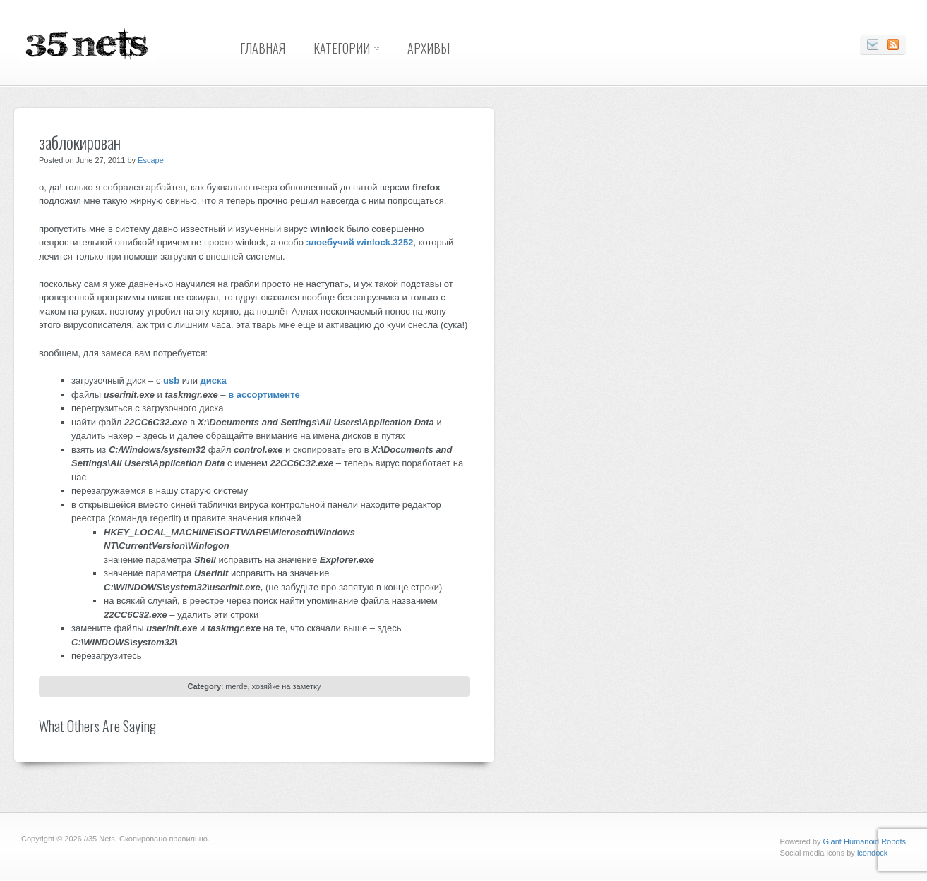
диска (214, 380)
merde (236, 686)
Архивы (428, 48)
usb (171, 380)
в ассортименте (264, 394)
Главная (262, 48)
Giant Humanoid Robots (864, 841)
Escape (151, 160)
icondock (872, 853)
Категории (341, 48)
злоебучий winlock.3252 (360, 242)
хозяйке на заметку (286, 686)
